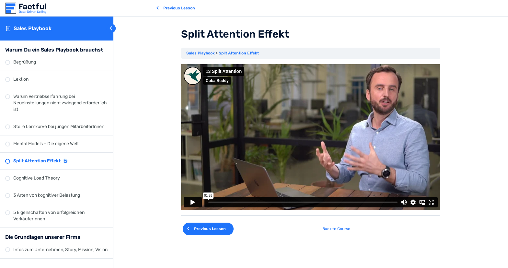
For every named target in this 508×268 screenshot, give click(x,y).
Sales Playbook (33, 28)
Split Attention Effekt (239, 53)
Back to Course (336, 229)
